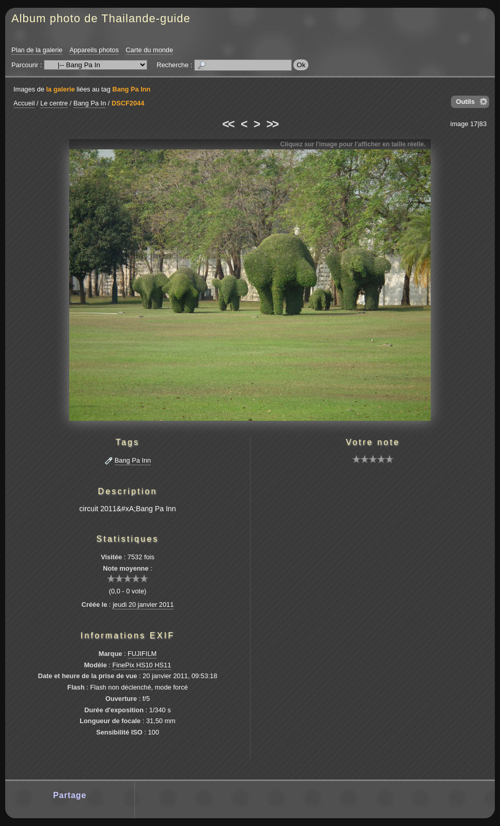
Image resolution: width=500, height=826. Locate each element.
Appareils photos (93, 50)
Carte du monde (149, 50)
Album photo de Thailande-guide (101, 18)
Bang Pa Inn (131, 89)
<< (227, 124)
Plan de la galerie (36, 50)
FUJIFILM (142, 653)
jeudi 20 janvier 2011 (143, 604)
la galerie (60, 89)
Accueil (24, 103)
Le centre (54, 103)
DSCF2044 (128, 103)
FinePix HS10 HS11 (141, 665)
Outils (465, 101)
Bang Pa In (89, 103)
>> (272, 124)
